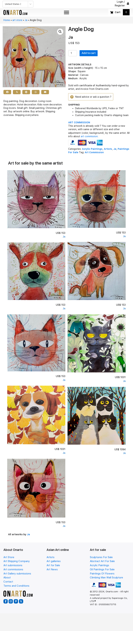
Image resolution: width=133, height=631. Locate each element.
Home (6, 20)
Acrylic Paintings (92, 149)
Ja (26, 20)
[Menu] (66, 12)
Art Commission (94, 152)
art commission (89, 136)
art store (17, 20)
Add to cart (89, 53)
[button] (60, 32)
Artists (108, 149)
